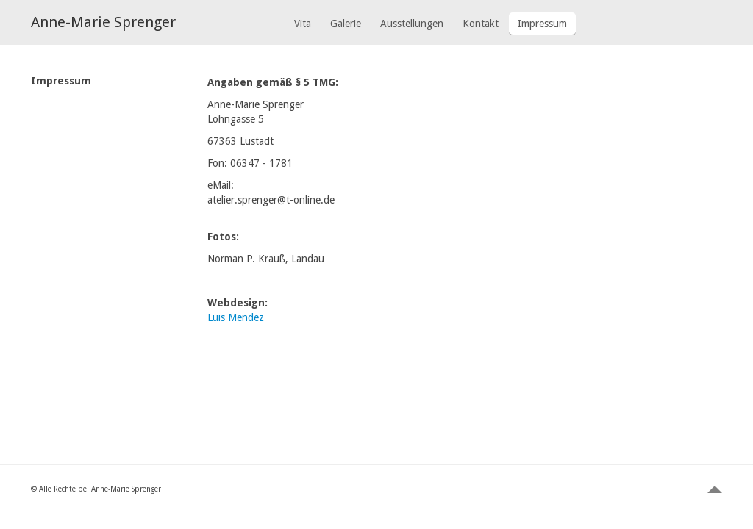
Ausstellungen (411, 23)
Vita (302, 23)
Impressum (542, 23)
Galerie (345, 23)
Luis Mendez (235, 317)
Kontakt (481, 23)
